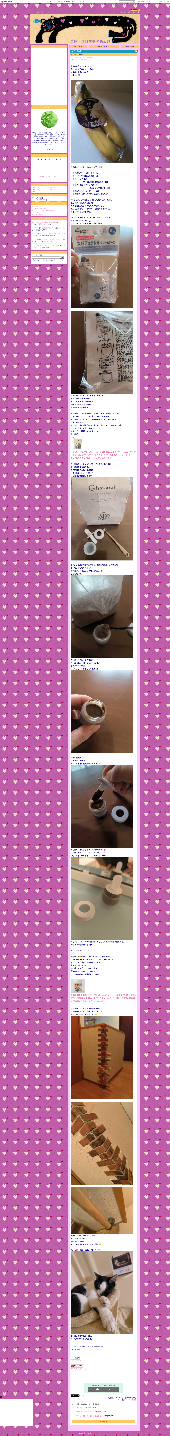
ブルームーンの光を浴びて (40, 208)
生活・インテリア (27, 1)
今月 (49, 176)
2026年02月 (53, 189)
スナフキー (35, 228)
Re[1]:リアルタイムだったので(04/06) (51, 234)
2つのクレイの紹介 (77, 54)
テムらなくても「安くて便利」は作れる (44, 210)
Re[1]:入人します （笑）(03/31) (50, 245)
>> (143, 1)
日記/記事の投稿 (49, 204)
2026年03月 (53, 187)
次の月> (56, 176)
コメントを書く (131, 1400)
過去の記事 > (130, 46)
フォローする (49, 149)
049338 (134, 10)
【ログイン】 (135, 12)
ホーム (33, 12)
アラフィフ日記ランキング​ (79, 1369)
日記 (37, 12)
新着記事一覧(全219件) (103, 46)
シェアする (83, 1395)
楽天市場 (166, 1)
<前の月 (42, 176)
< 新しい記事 (78, 46)
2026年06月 (36, 187)
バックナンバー (49, 184)
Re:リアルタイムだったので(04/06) (50, 239)
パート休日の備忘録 (38, 200)
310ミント (35, 222)
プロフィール (44, 12)
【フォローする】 (125, 12)
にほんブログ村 (76, 1360)
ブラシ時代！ (36, 212)
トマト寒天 (35, 206)
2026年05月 (36, 189)
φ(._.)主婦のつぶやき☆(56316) (84, 57)
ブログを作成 (158, 1)
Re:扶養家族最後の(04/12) (48, 228)
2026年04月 (36, 191)
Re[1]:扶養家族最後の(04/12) (48, 222)
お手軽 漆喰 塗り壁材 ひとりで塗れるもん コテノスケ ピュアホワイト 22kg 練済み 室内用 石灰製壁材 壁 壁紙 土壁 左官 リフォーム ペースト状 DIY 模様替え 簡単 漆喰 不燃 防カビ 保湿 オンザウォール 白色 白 (103, 998)
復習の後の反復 (36, 214)
